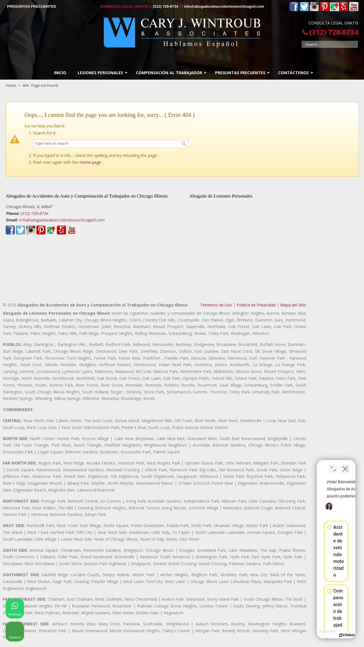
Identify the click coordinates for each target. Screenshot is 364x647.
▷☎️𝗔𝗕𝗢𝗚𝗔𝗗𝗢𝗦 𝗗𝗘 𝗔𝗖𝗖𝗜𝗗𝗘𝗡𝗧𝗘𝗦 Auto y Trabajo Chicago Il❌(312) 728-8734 (182, 32)
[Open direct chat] (333, 465)
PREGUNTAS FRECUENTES (31, 6)
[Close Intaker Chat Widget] (345, 465)
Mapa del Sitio (293, 305)
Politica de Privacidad (256, 305)
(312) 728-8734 (165, 6)
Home (11, 85)
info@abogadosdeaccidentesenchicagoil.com (224, 6)
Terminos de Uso (216, 305)
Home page (90, 162)
